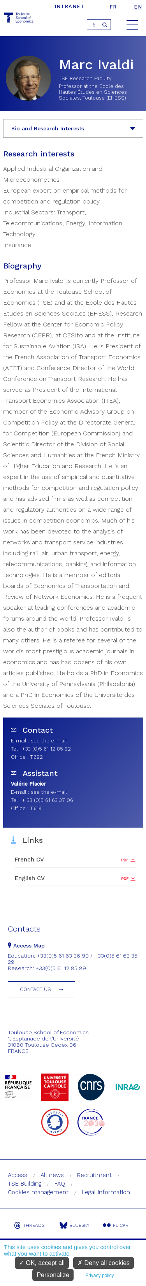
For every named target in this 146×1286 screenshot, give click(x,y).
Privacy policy (99, 1275)
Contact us (35, 989)
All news (52, 1175)
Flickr (115, 1225)
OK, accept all (42, 1263)
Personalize (53, 1275)
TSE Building (24, 1183)
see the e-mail (49, 741)
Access (17, 1175)
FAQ (60, 1183)
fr (113, 7)
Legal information (106, 1192)
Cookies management (38, 1192)
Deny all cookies (103, 1263)
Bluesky (75, 1225)
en (138, 7)
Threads (29, 1225)
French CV (29, 859)
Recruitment (94, 1175)
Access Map (26, 945)
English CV (30, 878)
